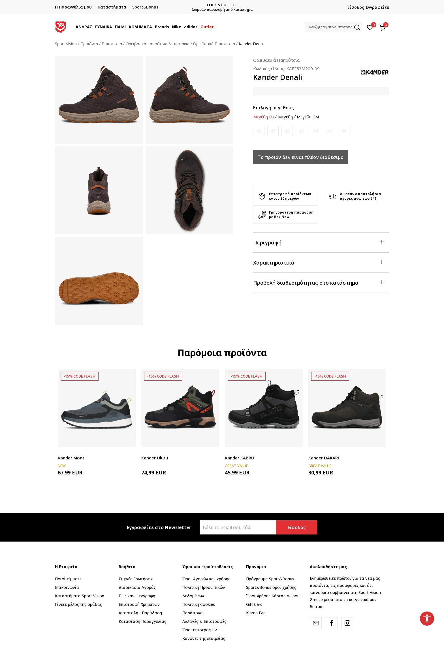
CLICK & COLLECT (249, 5)
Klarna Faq (256, 612)
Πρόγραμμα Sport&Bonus (270, 578)
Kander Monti (72, 458)
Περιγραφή (318, 242)
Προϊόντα (89, 43)
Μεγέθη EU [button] (263, 117)
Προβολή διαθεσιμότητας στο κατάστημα (318, 282)
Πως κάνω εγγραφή (137, 595)
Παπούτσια (112, 43)
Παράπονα (192, 612)
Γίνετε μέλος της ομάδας (78, 604)
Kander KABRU (239, 458)
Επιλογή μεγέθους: (274, 107)
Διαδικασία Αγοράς (137, 587)
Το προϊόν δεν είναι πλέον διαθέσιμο (300, 157)
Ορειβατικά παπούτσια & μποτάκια (157, 43)
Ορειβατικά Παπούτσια (214, 43)
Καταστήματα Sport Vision (79, 595)
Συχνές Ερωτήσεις (136, 578)
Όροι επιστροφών (199, 629)
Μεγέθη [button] (285, 117)
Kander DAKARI (323, 458)
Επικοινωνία (67, 587)
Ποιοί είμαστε (68, 578)
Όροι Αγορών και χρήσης (206, 578)
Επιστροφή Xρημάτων (139, 604)
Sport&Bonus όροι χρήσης (271, 587)
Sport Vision (66, 43)
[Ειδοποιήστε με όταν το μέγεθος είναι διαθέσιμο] (258, 131)
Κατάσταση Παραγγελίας (142, 621)
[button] (334, 27)
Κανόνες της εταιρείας (203, 638)
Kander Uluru (154, 458)
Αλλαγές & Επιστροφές (204, 621)
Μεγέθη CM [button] (308, 117)
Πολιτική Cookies (198, 604)
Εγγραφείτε (377, 7)
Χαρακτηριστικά (318, 262)
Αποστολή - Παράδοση (140, 612)
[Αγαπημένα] (369, 27)
